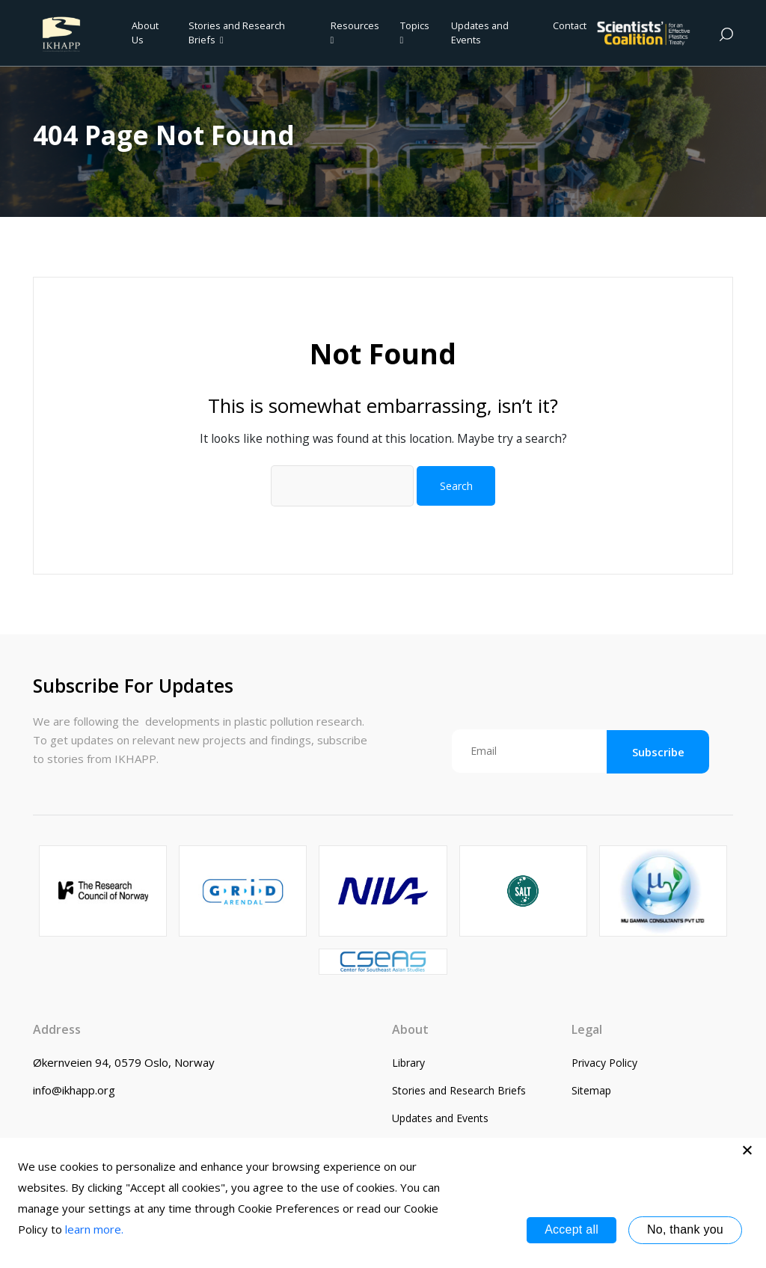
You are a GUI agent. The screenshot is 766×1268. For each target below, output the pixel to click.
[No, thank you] (747, 1149)
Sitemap (591, 1090)
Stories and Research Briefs (237, 32)
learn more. (94, 1229)
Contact (569, 25)
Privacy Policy (604, 1063)
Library (408, 1063)
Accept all (571, 1229)
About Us (145, 32)
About (410, 1029)
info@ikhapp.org (74, 1089)
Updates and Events (480, 32)
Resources (355, 32)
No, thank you (685, 1229)
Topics (414, 32)
